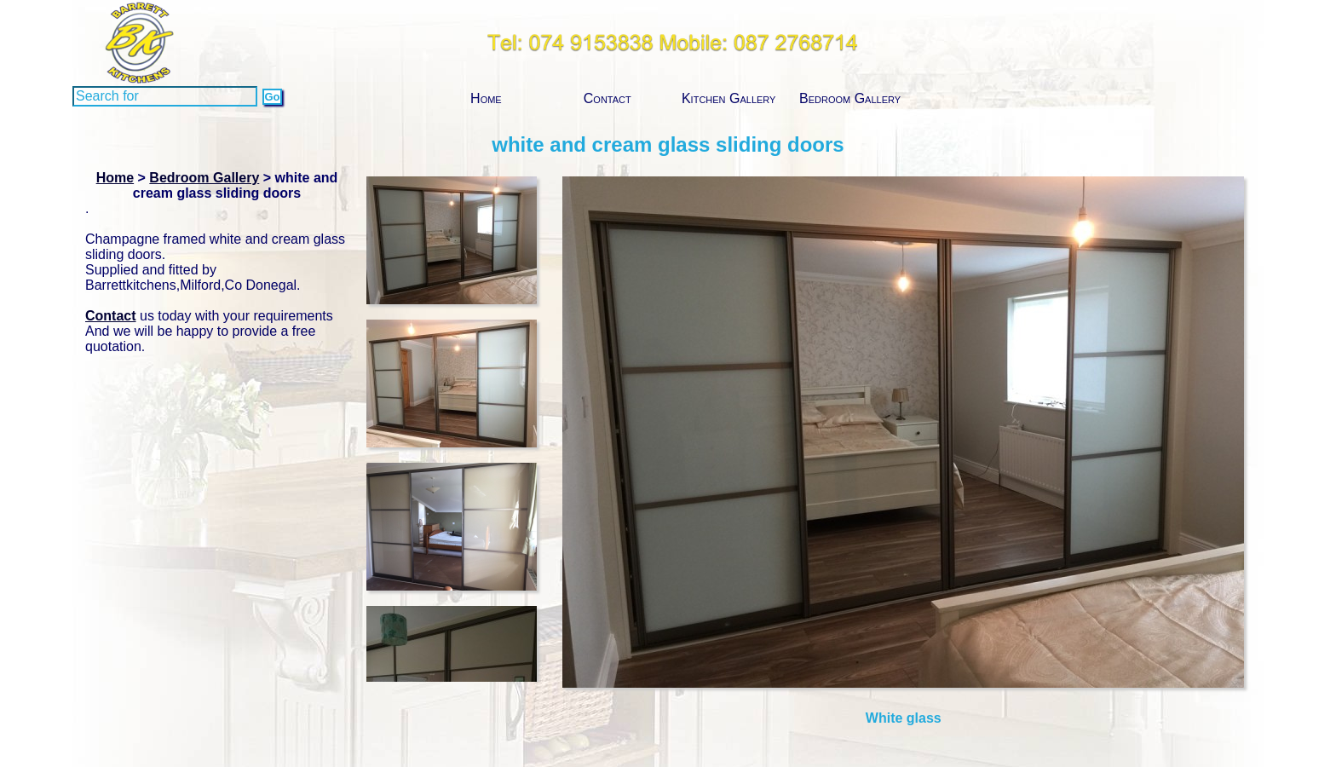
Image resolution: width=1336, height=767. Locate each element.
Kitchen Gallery (729, 98)
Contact (607, 98)
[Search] (164, 96)
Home (486, 98)
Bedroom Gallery (850, 98)
